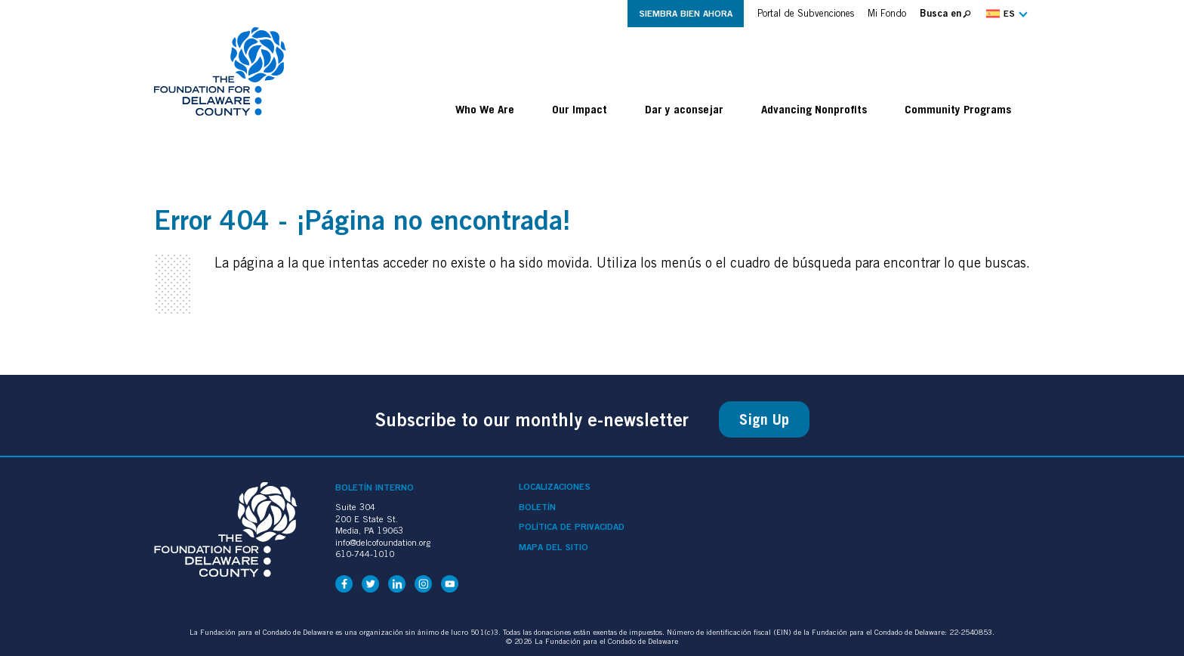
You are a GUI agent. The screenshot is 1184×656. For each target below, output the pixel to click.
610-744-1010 (364, 553)
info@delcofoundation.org (382, 542)
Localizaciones (554, 486)
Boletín (537, 507)
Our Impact (579, 109)
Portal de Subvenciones (805, 13)
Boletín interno (374, 487)
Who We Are (484, 109)
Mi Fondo (887, 13)
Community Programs (958, 109)
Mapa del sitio (553, 547)
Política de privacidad (571, 526)
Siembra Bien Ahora (685, 13)
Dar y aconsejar (684, 109)
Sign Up (764, 419)
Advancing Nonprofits (814, 109)
